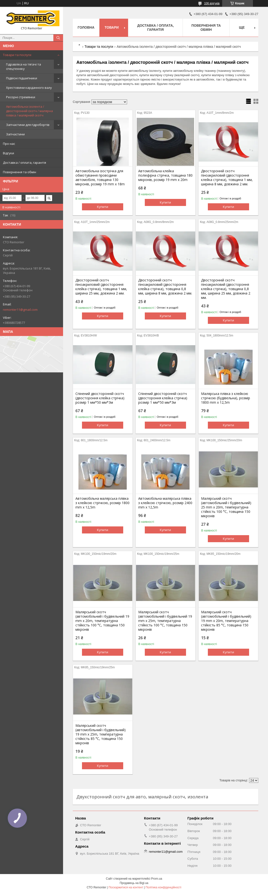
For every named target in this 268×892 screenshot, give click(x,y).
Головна (86, 27)
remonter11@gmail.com (20, 309)
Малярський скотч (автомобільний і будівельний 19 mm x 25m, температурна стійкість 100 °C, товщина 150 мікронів (165, 621)
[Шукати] (58, 37)
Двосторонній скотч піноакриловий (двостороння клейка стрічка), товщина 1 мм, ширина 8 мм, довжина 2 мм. (227, 177)
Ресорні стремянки (20, 97)
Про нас (9, 143)
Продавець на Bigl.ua (134, 883)
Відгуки (8, 153)
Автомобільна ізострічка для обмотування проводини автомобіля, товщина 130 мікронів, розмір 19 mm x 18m (100, 177)
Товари (112, 27)
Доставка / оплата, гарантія (24, 162)
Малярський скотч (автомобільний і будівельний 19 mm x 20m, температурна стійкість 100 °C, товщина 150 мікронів (102, 621)
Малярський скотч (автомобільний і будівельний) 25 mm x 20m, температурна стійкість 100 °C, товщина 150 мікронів (226, 507)
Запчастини (15, 134)
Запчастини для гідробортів (27, 125)
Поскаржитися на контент (126, 887)
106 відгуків (211, 3)
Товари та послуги (17, 55)
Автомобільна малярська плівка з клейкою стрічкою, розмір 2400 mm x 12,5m (165, 502)
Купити (102, 207)
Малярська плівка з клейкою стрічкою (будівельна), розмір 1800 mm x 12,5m (225, 398)
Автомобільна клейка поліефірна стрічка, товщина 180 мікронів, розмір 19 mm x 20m (165, 175)
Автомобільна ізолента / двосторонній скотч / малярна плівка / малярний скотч (29, 110)
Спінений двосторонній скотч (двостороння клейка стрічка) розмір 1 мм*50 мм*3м (99, 398)
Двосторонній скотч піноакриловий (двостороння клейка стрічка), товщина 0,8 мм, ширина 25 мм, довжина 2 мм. (225, 289)
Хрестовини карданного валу (29, 87)
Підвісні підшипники (21, 78)
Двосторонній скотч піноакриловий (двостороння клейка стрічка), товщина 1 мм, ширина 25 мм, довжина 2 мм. (101, 286)
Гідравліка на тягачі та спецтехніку (23, 66)
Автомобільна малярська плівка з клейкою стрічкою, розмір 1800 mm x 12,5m (102, 502)
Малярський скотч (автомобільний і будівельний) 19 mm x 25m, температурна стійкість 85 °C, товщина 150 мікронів (100, 734)
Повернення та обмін (19, 172)
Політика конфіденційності (163, 887)
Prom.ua (156, 878)
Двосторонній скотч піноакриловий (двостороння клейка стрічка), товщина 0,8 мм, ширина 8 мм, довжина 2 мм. (165, 286)
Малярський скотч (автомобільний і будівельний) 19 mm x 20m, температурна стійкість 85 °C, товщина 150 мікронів (226, 621)
